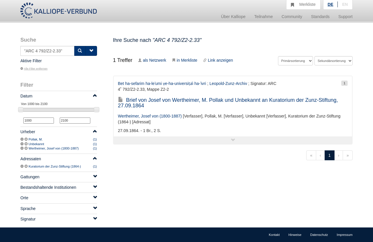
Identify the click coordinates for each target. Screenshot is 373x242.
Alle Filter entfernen (33, 68)
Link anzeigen (218, 60)
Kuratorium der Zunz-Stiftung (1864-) (55, 166)
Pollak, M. (36, 139)
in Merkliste (184, 60)
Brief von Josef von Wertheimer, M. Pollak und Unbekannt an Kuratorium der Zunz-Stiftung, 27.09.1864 (228, 103)
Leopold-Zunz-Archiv (228, 83)
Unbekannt (36, 144)
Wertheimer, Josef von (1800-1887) (54, 148)
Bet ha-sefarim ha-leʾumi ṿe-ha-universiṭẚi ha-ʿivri (162, 83)
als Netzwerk (152, 60)
